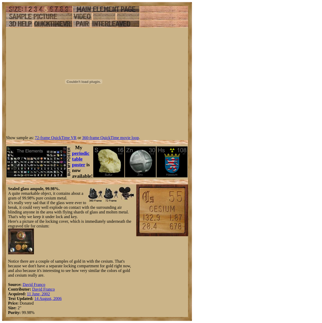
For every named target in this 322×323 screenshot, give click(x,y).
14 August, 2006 (48, 298)
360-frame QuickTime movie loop (110, 137)
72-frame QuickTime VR (56, 137)
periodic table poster (80, 158)
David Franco (34, 284)
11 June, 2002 (38, 294)
